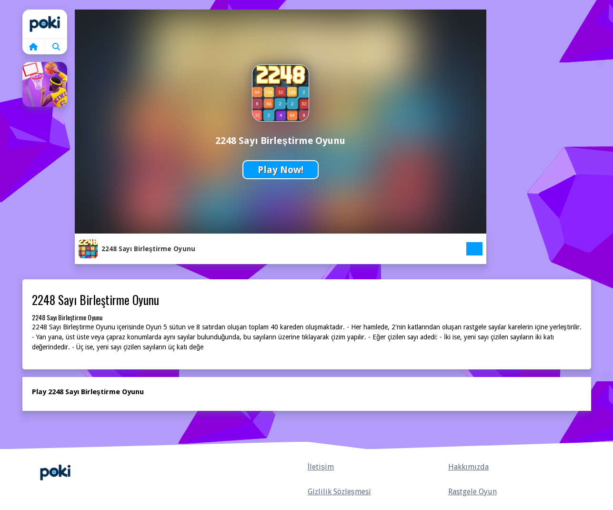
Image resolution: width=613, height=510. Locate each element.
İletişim (321, 466)
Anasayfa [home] (55, 473)
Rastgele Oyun (472, 491)
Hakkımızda (468, 466)
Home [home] (44, 24)
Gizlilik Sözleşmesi (339, 491)
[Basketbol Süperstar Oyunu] (44, 84)
